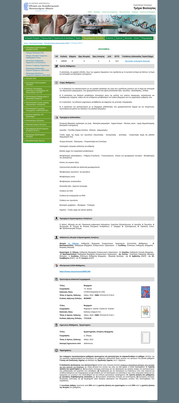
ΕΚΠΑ (90, 12)
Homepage (97, 12)
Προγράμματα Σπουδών (93, 38)
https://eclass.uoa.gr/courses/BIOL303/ (75, 271)
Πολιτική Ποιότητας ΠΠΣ (35, 53)
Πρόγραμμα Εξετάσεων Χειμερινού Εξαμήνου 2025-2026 (38, 74)
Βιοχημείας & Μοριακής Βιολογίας (137, 61)
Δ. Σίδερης (73, 243)
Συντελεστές (152, 401)
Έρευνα (119, 38)
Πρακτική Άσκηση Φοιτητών (36, 125)
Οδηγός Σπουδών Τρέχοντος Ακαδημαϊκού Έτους (36, 57)
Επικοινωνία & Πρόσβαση (147, 12)
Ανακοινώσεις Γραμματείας (109, 12)
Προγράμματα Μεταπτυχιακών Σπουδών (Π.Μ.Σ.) (37, 130)
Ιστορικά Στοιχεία (32, 38)
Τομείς (78, 38)
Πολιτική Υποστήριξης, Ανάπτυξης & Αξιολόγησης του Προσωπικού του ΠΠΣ (37, 91)
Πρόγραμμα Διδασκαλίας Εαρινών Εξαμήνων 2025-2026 (37, 69)
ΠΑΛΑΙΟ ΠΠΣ (31, 79)
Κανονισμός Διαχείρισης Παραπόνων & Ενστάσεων (36, 62)
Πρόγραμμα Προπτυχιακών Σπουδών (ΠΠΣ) (56, 43)
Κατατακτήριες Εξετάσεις (35, 121)
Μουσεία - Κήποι (132, 38)
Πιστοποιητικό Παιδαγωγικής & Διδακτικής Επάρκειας (37, 98)
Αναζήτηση (135, 12)
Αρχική (26, 43)
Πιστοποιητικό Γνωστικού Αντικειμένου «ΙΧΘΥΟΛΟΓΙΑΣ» (37, 110)
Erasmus (110, 38)
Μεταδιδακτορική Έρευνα (35, 141)
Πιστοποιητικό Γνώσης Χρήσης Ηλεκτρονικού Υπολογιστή (37, 104)
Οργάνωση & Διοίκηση (63, 38)
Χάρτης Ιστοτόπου (124, 12)
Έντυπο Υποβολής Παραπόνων (37, 66)
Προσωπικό (47, 38)
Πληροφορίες (147, 38)
